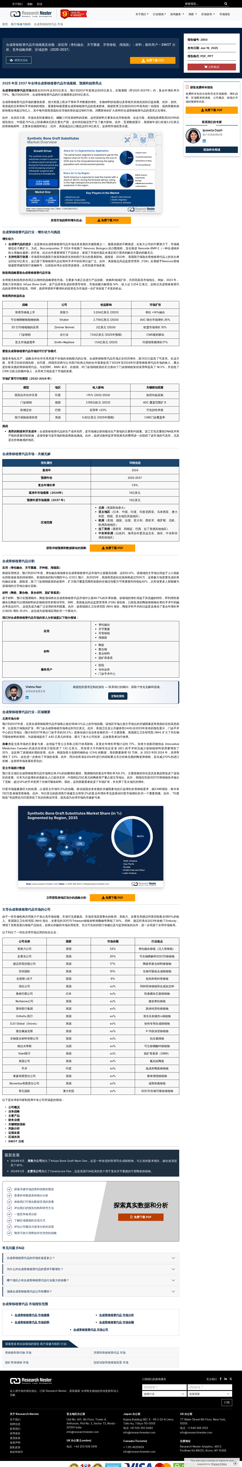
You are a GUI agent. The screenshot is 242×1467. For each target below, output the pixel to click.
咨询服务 (176, 14)
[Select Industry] (164, 1394)
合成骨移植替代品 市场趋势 (32, 1322)
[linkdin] (225, 1379)
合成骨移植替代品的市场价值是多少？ (31, 1258)
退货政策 (15, 1438)
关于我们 (17, 3)
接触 (30, 3)
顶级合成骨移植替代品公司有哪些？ (29, 1291)
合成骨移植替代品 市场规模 (32, 1315)
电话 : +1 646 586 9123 (194, 1428)
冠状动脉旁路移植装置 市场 (111, 1362)
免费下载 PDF (152, 60)
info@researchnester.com (83, 1431)
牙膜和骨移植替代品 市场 (110, 1352)
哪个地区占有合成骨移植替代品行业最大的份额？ (38, 1280)
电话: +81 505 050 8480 (138, 1428)
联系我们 (15, 1428)
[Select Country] (210, 1394)
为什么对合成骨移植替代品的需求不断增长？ (35, 1269)
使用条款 (15, 1433)
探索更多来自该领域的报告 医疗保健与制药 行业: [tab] (36, 1344)
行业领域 (158, 14)
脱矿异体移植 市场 (17, 1362)
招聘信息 (15, 1424)
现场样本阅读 (211, 149)
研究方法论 (19, 60)
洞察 (191, 14)
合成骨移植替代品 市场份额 (116, 1322)
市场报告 (225, 14)
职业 (39, 3)
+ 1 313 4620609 (133, 1447)
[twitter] (230, 1379)
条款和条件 (16, 1451)
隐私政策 (15, 1447)
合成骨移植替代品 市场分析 (116, 1315)
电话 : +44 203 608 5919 (82, 1446)
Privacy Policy (219, 1464)
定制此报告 (117, 696)
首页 (5, 24)
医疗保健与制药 (21, 24)
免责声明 (15, 1442)
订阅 (227, 1402)
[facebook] (220, 1379)
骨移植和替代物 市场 (18, 1352)
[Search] (225, 4)
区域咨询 (207, 14)
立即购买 (212, 67)
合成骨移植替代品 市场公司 (90, 1329)
